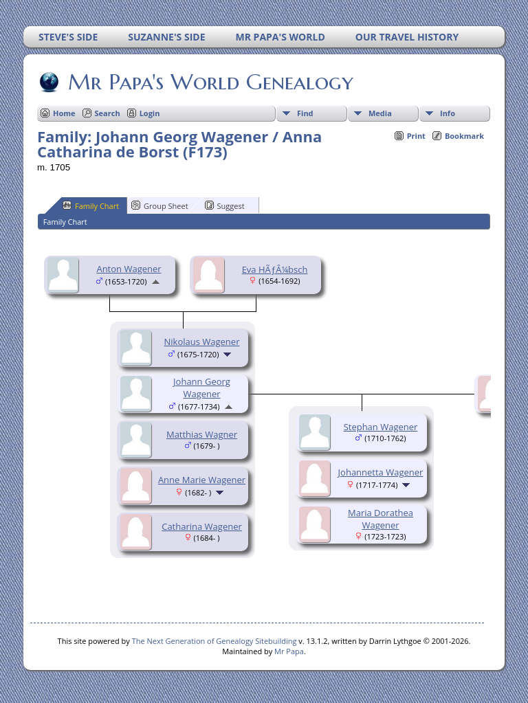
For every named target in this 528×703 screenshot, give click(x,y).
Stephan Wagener (381, 427)
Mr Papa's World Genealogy (209, 82)
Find (305, 113)
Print (416, 136)
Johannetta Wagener (381, 472)
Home (64, 113)
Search (107, 113)
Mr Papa (289, 651)
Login (150, 113)
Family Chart (91, 205)
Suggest (225, 205)
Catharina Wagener (202, 526)
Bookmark (464, 136)
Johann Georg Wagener (201, 387)
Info (447, 113)
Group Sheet (159, 205)
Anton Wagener (128, 269)
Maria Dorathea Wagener (380, 518)
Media (380, 113)
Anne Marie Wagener (201, 479)
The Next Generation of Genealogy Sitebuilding (214, 641)
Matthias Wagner (201, 434)
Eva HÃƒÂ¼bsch (275, 269)
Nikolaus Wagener (202, 341)
